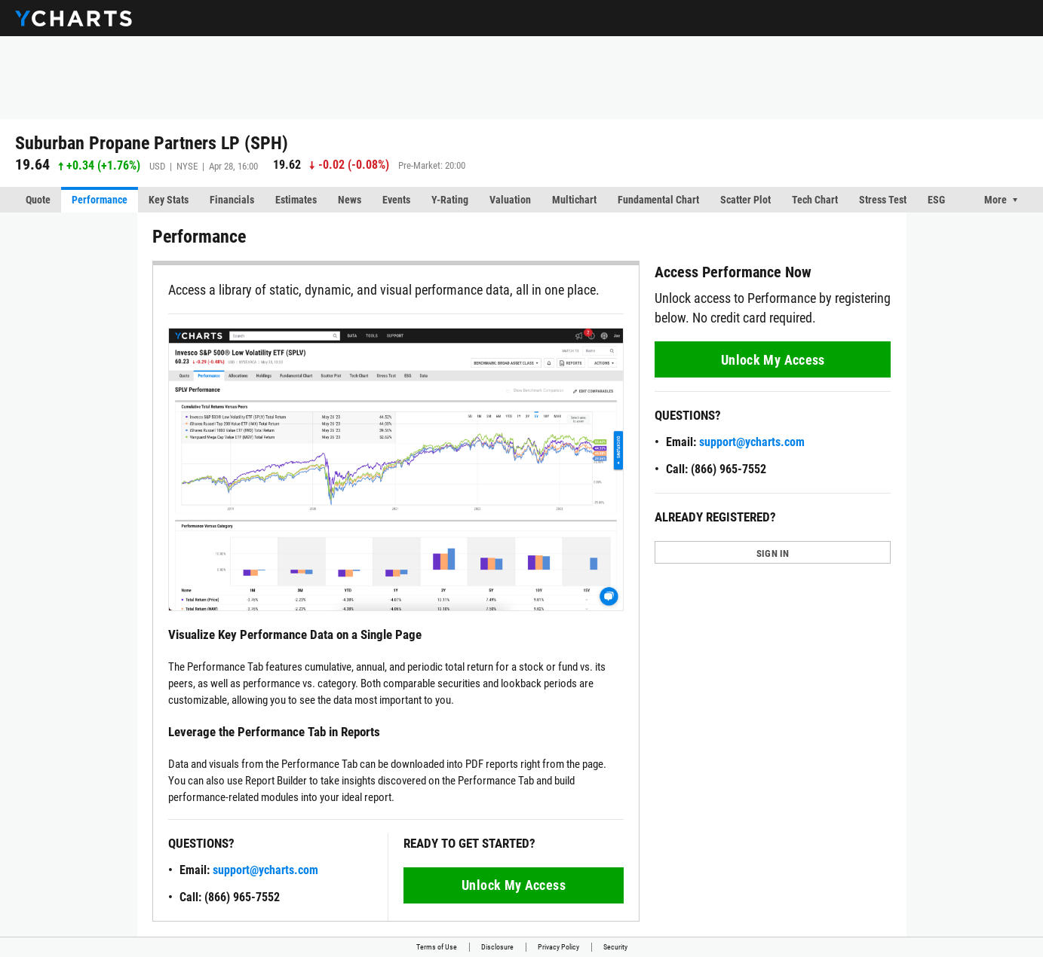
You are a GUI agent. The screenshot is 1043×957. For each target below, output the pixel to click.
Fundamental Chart (658, 200)
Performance (99, 200)
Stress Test (882, 200)
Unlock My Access (514, 885)
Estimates (296, 200)
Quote (38, 200)
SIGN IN (773, 553)
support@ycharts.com (265, 870)
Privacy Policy (558, 947)
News (349, 200)
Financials (232, 200)
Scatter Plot (745, 200)
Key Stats (169, 200)
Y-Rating (449, 200)
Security (615, 947)
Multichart (574, 200)
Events (396, 200)
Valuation (510, 200)
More (995, 200)
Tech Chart (815, 200)
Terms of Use (436, 947)
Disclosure (497, 947)
